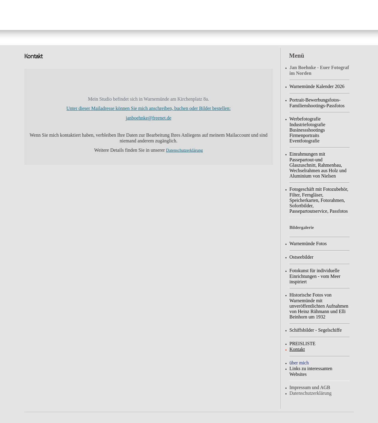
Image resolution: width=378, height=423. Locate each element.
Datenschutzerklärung (184, 150)
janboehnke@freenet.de (148, 117)
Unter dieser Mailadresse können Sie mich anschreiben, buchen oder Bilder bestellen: (149, 108)
